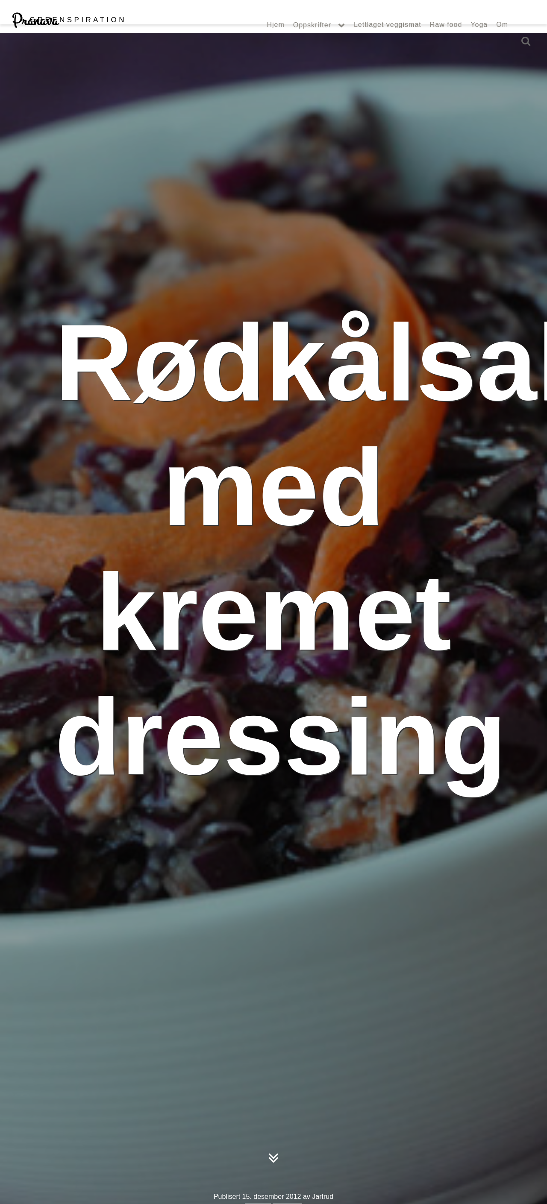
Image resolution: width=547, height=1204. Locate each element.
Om (502, 41)
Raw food (446, 41)
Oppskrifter (312, 42)
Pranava (69, 37)
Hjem (275, 41)
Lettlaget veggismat (387, 41)
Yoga (479, 41)
